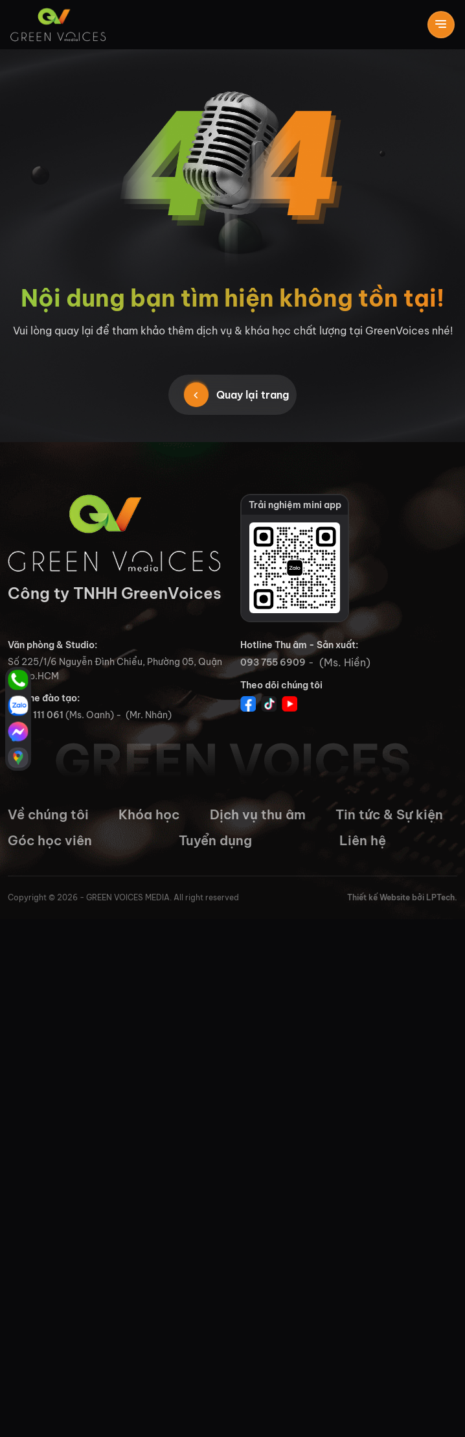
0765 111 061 (35, 715)
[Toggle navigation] (441, 24)
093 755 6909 (273, 662)
